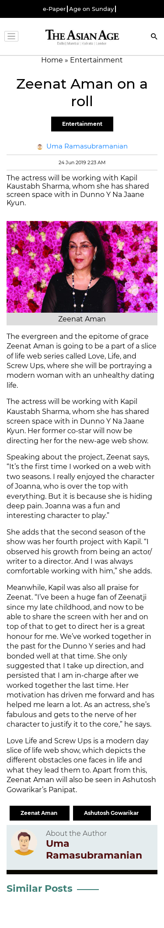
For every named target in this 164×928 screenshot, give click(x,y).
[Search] (154, 37)
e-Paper (54, 9)
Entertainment (82, 124)
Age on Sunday (91, 9)
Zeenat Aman (40, 813)
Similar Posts (40, 888)
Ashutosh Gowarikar (112, 813)
